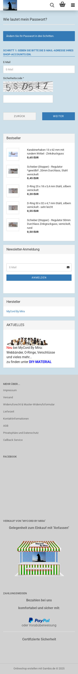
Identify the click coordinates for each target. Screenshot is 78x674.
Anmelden (39, 277)
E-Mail (6, 62)
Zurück (19, 116)
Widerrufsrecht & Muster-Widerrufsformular (28, 404)
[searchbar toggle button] (52, 5)
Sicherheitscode (13, 78)
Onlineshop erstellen (26, 668)
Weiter (58, 116)
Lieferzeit (8, 411)
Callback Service (13, 439)
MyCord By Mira (15, 311)
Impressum (10, 390)
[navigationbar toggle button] (73, 5)
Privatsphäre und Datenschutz (20, 432)
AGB (5, 425)
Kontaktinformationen (16, 418)
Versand (8, 397)
